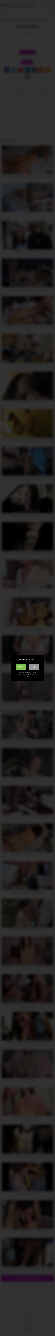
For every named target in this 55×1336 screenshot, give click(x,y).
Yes (21, 667)
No (34, 667)
